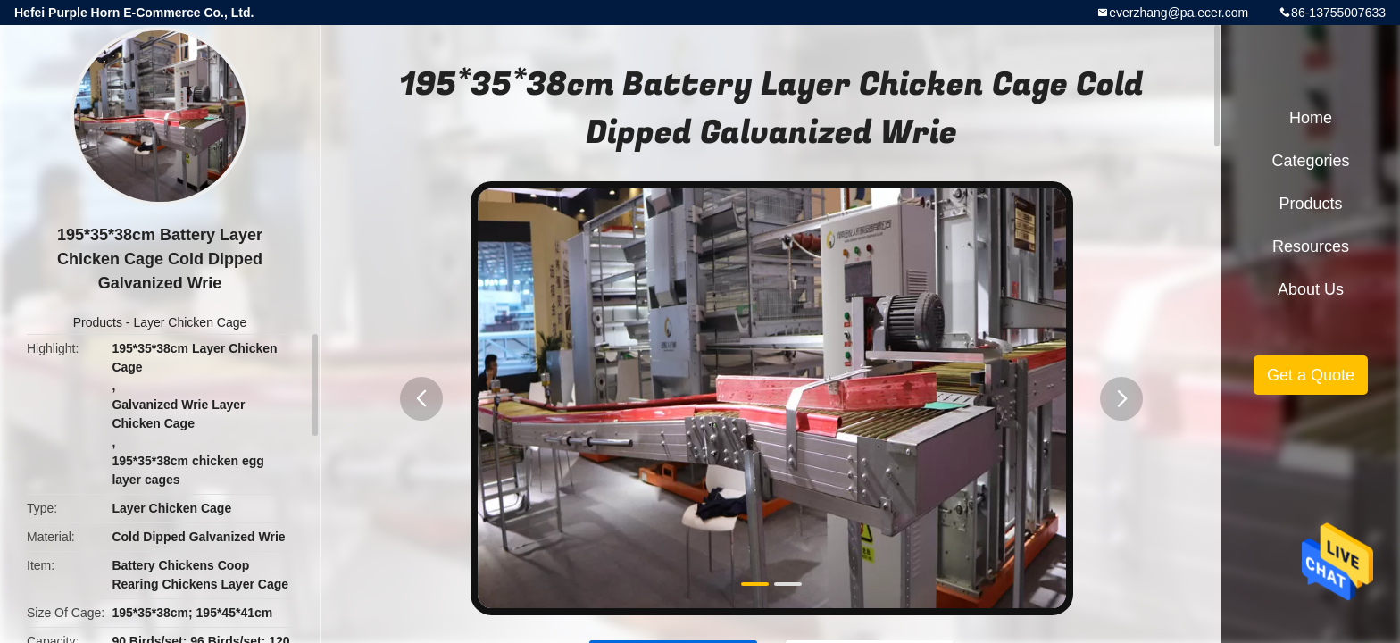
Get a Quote (1310, 375)
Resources (1310, 246)
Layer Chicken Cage (189, 322)
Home (1310, 118)
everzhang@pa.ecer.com (1178, 12)
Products (97, 322)
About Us (1311, 289)
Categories (1310, 161)
